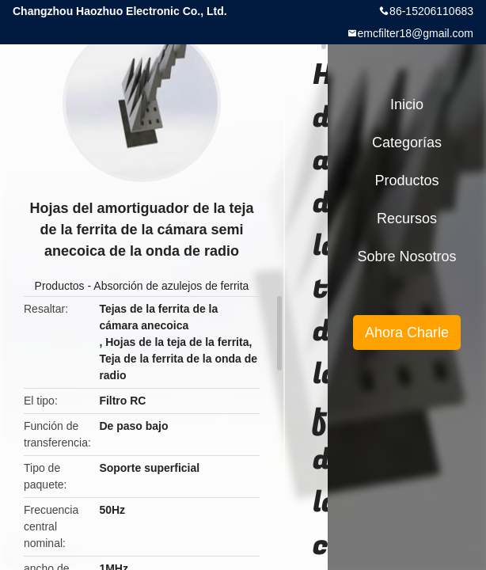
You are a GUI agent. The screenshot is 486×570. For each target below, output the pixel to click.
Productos (60, 285)
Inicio (406, 104)
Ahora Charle (407, 332)
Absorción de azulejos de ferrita (171, 285)
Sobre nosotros (406, 256)
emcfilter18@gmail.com (415, 33)
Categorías (407, 142)
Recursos (407, 218)
